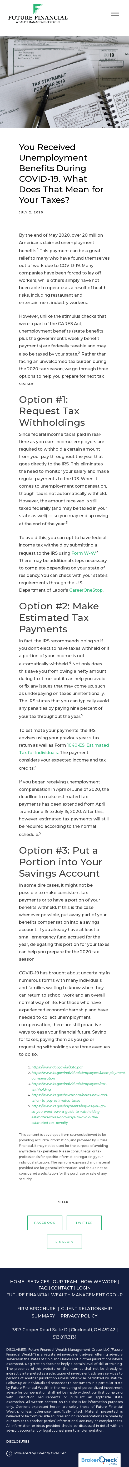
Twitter (84, 1223)
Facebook (45, 1223)
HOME (17, 1281)
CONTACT (62, 1288)
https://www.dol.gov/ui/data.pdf (57, 1067)
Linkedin (65, 1242)
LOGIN (83, 1288)
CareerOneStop (86, 590)
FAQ (43, 1288)
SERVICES (38, 1281)
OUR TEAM (65, 1281)
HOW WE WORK (99, 1281)
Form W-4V (83, 553)
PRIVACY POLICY (79, 1316)
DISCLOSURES (17, 1441)
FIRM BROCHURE (36, 1308)
